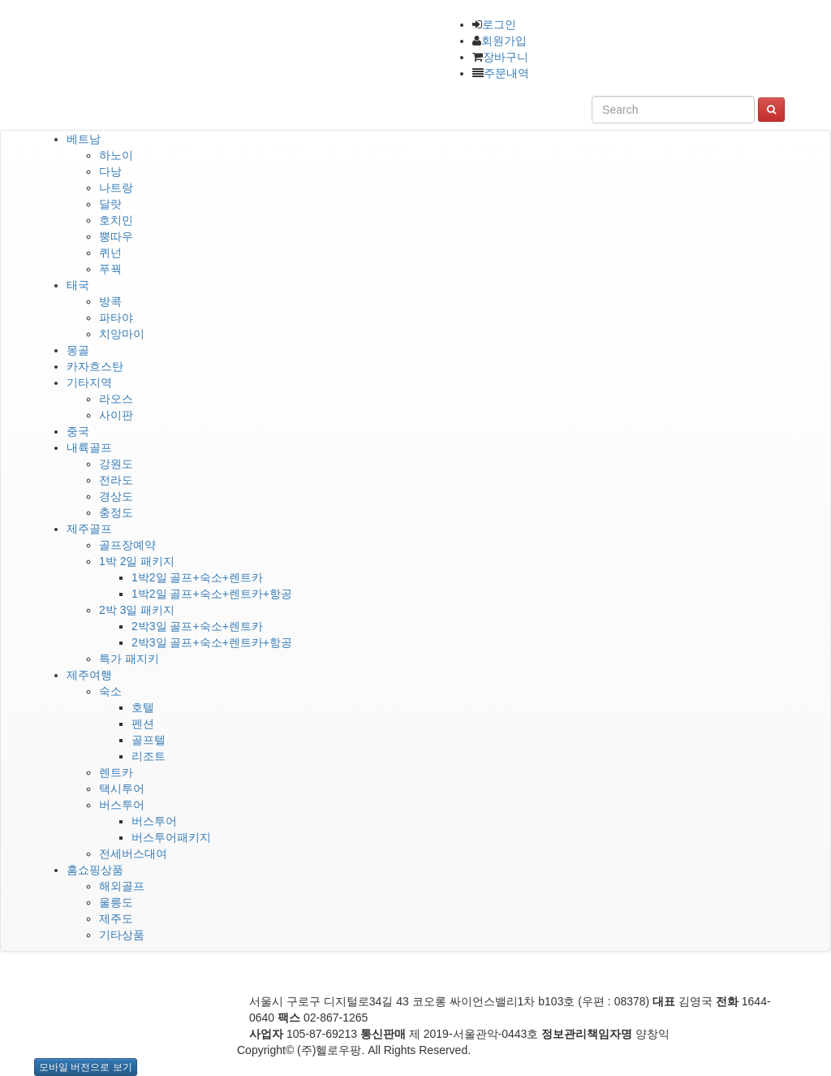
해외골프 (121, 885)
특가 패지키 (129, 658)
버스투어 (121, 804)
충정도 (116, 512)
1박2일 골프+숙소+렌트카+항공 (211, 593)
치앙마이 (121, 333)
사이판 (116, 414)
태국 (78, 285)
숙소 (110, 691)
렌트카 (116, 772)
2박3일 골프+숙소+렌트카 (197, 626)
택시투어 (121, 788)
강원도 (116, 463)
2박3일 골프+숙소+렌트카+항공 (211, 642)
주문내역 (506, 73)
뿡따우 (116, 236)
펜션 (142, 723)
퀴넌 (110, 252)
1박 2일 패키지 (136, 561)
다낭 (110, 171)
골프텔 (148, 739)
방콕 (110, 301)
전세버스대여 (133, 853)
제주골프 (89, 528)
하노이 (116, 155)
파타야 (116, 317)
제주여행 (89, 674)
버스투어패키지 (171, 837)
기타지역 (89, 382)
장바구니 (505, 56)
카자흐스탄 (95, 366)
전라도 (116, 479)
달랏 (110, 203)
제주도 (116, 918)
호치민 (116, 220)
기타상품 (121, 934)
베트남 (84, 138)
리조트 (148, 756)
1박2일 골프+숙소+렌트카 (197, 577)
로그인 (499, 24)
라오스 (116, 398)
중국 (78, 431)
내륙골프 (89, 447)
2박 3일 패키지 (136, 609)
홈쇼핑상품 (95, 869)
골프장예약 (127, 544)
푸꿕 (110, 268)
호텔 (142, 707)
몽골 (78, 350)
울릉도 (116, 902)
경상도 (116, 496)
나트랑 (116, 187)
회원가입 (504, 40)
